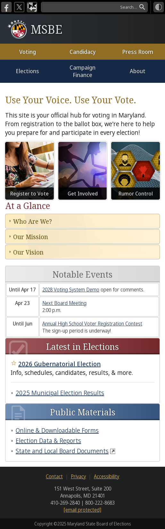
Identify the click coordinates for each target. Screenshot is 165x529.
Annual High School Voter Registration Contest (92, 323)
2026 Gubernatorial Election (59, 364)
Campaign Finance (82, 71)
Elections (27, 71)
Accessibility (106, 476)
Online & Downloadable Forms (57, 430)
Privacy (78, 476)
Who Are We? (32, 221)
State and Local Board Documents (62, 451)
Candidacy (83, 52)
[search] (94, 7)
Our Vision (28, 252)
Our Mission (30, 236)
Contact (54, 476)
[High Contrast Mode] (158, 7)
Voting (27, 52)
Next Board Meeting (64, 303)
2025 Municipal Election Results (60, 392)
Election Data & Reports (48, 440)
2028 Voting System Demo (70, 289)
